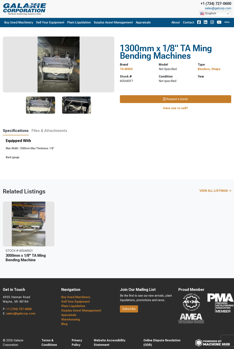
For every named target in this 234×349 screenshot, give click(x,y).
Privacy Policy (77, 343)
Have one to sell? (175, 108)
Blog (64, 324)
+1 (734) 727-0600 (216, 3)
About (175, 22)
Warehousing (70, 319)
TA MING (126, 69)
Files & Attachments (49, 130)
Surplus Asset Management (113, 22)
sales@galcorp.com (218, 8)
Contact (188, 22)
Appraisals (143, 22)
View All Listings (215, 190)
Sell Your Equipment (50, 22)
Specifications (16, 130)
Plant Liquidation (79, 22)
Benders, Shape (209, 69)
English (208, 13)
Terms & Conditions (49, 343)
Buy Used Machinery (18, 22)
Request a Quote (175, 99)
